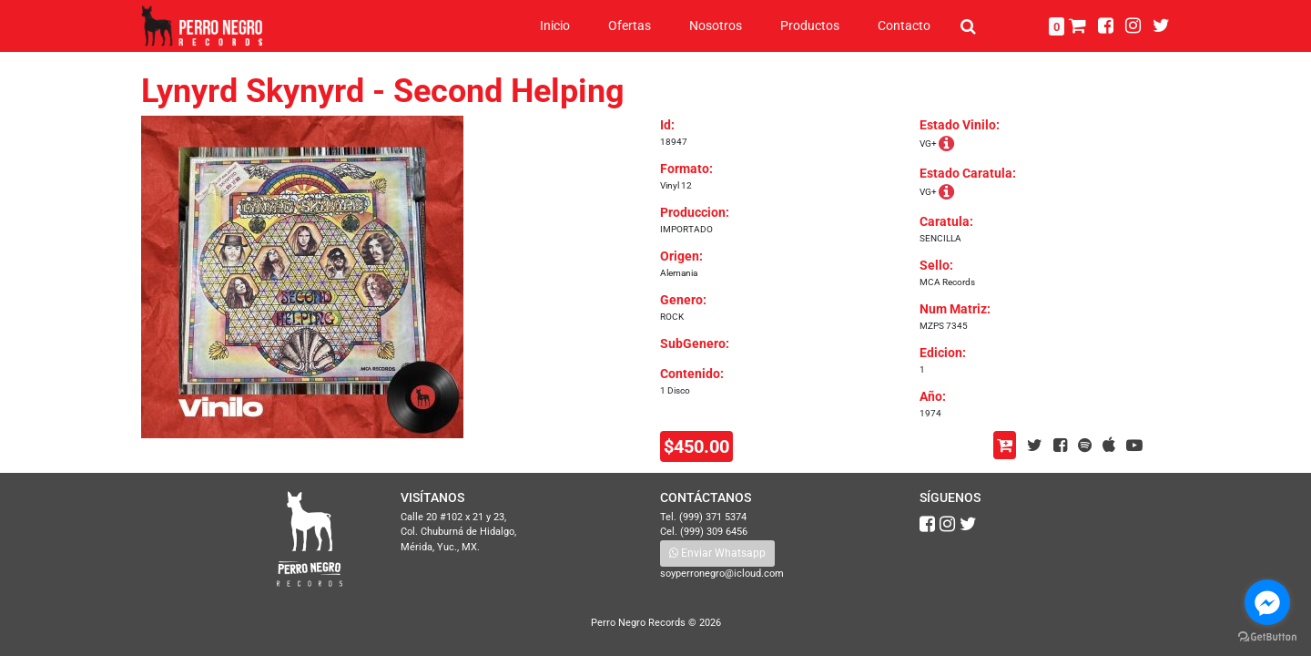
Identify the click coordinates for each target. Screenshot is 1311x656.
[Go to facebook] (1267, 602)
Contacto (904, 25)
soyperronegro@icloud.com (722, 573)
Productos (809, 25)
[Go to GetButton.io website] (1267, 637)
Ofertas (629, 25)
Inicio (555, 25)
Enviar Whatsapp (717, 553)
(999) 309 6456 (713, 532)
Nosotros (715, 25)
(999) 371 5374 (713, 517)
